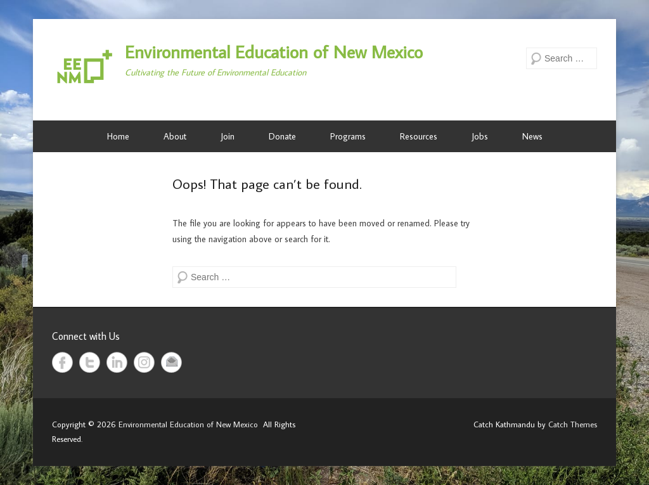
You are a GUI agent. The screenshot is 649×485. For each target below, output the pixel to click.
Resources (418, 136)
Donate (282, 136)
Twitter (89, 362)
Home (118, 136)
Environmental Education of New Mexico (274, 51)
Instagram (144, 362)
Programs (348, 136)
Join (228, 136)
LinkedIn (116, 362)
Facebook (62, 362)
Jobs (480, 136)
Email (171, 362)
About (175, 136)
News (532, 136)
